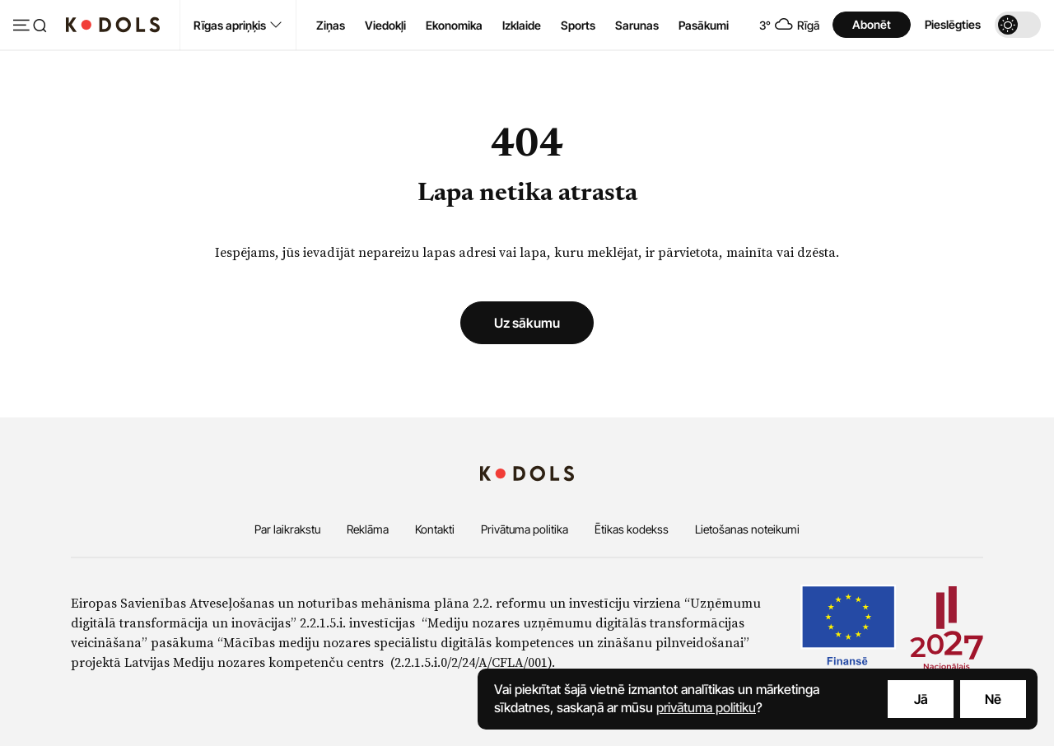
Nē (993, 699)
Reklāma (368, 529)
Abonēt (871, 24)
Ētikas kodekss (632, 529)
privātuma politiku (706, 707)
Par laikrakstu (287, 529)
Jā (921, 699)
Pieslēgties (953, 24)
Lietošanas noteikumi (747, 529)
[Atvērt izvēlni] (29, 26)
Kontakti (435, 529)
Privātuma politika (524, 529)
